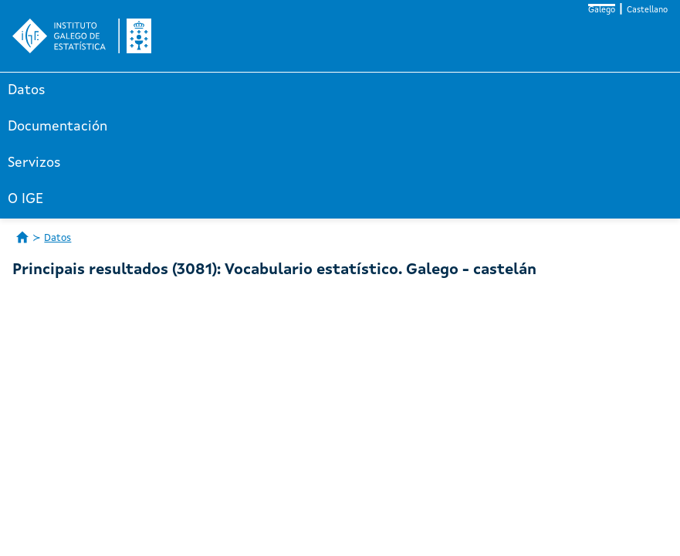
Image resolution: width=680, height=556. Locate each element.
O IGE (25, 199)
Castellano (647, 10)
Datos (27, 90)
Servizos (34, 163)
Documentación (57, 127)
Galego (601, 10)
